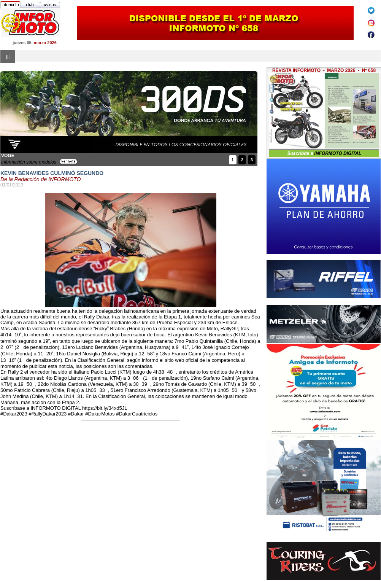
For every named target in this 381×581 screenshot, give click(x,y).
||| (8, 56)
